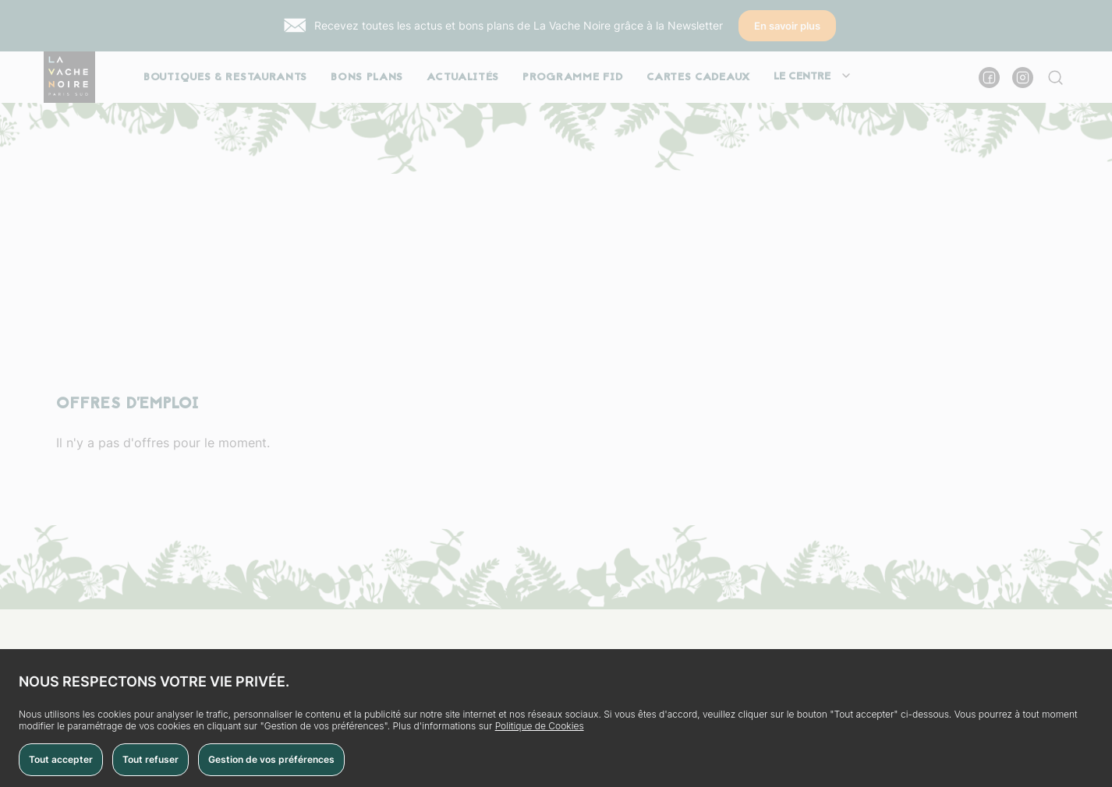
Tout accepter (61, 759)
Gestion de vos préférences (271, 759)
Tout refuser (150, 759)
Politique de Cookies (539, 726)
